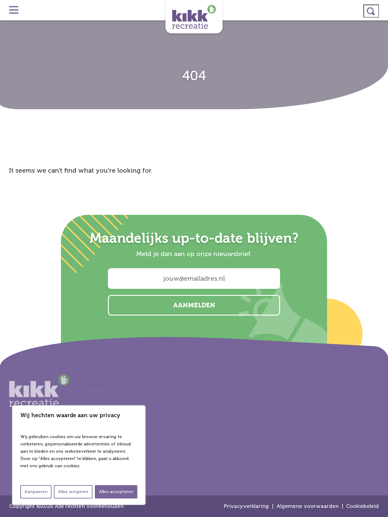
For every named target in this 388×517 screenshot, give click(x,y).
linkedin (380, 250)
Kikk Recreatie (194, 16)
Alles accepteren (116, 491)
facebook (380, 266)
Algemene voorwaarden (307, 506)
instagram (380, 234)
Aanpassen (36, 491)
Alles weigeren (73, 491)
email (380, 282)
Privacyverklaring (246, 506)
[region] (79, 455)
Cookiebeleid (362, 506)
